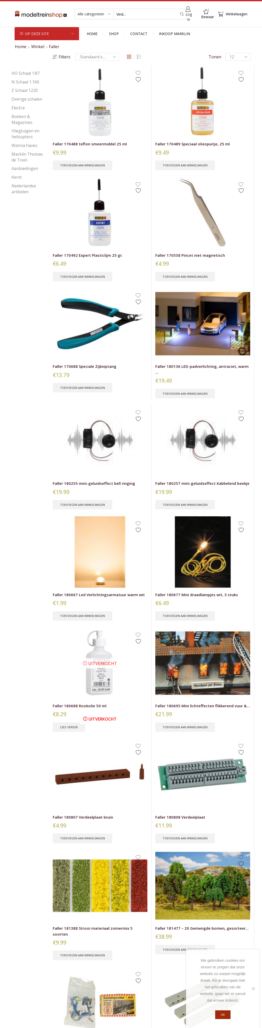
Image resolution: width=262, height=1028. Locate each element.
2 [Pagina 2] (142, 817)
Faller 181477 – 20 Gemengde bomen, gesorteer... (225, 389)
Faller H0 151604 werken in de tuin (70, 666)
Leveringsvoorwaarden (157, 954)
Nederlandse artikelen (24, 189)
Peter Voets (179, 1021)
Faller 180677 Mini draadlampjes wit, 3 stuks (123, 296)
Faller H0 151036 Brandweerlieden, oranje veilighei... (173, 576)
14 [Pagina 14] (160, 817)
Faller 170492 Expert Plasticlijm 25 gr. (175, 112)
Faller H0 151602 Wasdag (223, 573)
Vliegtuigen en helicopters (25, 134)
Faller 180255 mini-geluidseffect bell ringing (173, 202)
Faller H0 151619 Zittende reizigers (173, 759)
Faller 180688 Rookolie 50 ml (169, 293)
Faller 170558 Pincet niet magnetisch (226, 112)
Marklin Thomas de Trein (27, 157)
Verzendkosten (149, 944)
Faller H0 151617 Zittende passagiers (124, 759)
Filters (61, 57)
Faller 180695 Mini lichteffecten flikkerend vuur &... (225, 296)
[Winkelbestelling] (97, 57)
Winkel (37, 46)
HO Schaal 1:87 (26, 73)
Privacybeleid (118, 1021)
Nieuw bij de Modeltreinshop (42, 964)
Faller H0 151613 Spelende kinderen (225, 666)
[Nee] (253, 988)
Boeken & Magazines (22, 119)
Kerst (17, 177)
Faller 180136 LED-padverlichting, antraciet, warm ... (122, 202)
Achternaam (232, 918)
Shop (114, 33)
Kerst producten (30, 974)
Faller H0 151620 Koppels (223, 759)
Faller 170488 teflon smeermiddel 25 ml (72, 112)
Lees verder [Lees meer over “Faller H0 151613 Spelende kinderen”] (224, 691)
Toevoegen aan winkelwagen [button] (74, 139)
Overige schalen (27, 99)
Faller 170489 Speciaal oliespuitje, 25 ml (125, 112)
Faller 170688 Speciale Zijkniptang (74, 199)
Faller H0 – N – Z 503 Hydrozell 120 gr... (226, 479)
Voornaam (203, 918)
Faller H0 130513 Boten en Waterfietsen (120, 576)
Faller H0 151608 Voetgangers (120, 666)
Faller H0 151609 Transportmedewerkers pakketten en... (177, 669)
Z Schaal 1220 (25, 90)
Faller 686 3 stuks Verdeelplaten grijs (123, 479)
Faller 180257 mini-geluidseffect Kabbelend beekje (225, 202)
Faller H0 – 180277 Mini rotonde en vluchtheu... (173, 482)
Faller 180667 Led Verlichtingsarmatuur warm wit (74, 296)
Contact (138, 33)
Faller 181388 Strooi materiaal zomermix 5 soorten (176, 389)
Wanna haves (24, 145)
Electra (18, 108)
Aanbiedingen (25, 168)
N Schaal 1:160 (25, 82)
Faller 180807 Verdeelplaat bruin (71, 386)
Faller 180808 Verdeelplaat (117, 386)
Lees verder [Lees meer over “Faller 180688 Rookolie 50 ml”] (172, 318)
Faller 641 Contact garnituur (71, 479)
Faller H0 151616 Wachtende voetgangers (69, 763)
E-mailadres (204, 933)
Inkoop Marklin (174, 33)
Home (92, 33)
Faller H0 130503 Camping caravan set (73, 573)
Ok (224, 1015)
